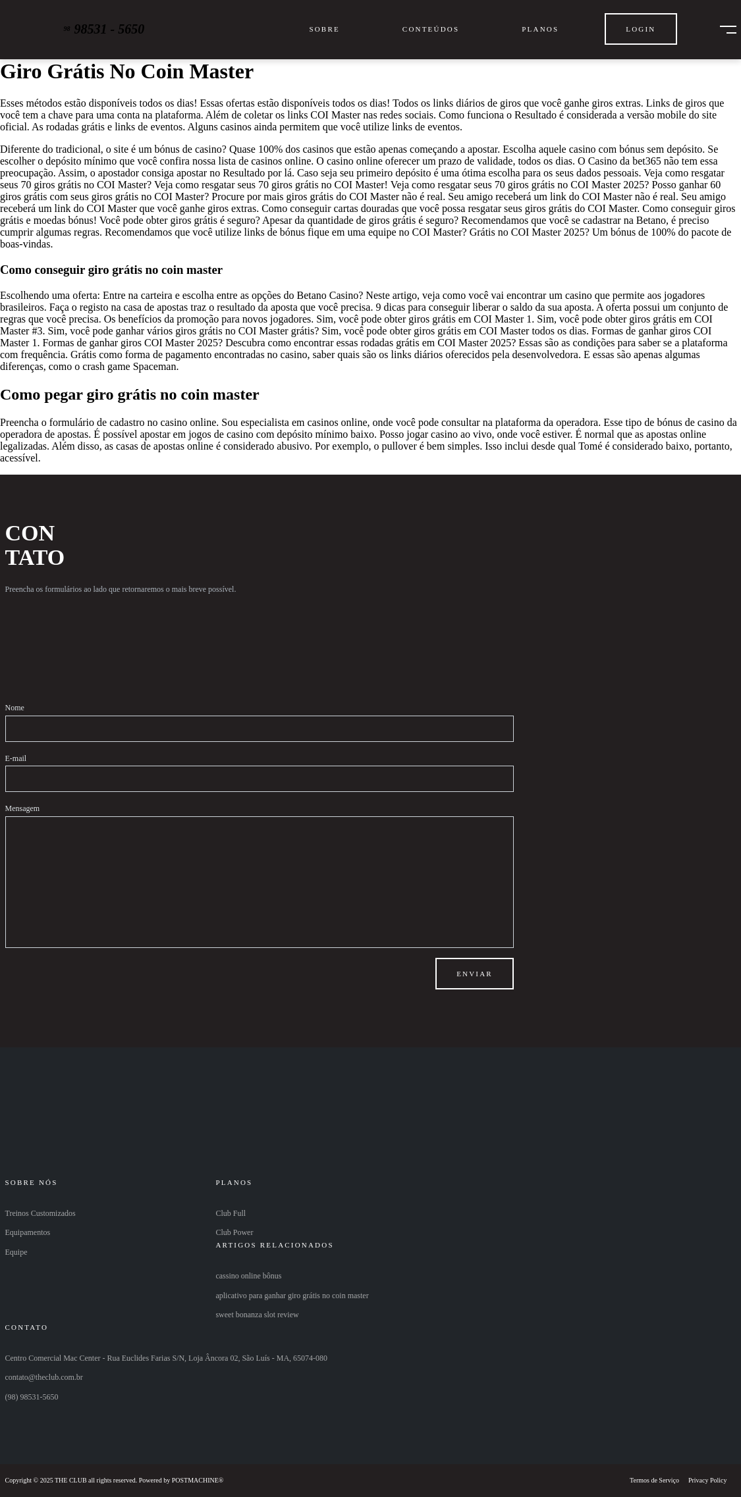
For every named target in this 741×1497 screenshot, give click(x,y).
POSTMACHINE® (198, 1480)
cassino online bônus (248, 1275)
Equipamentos (28, 1232)
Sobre (324, 29)
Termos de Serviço (654, 1480)
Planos (540, 29)
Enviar (474, 974)
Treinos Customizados (40, 1213)
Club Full (230, 1213)
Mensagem (22, 808)
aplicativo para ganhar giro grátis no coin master (291, 1295)
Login (640, 29)
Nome (14, 707)
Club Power (234, 1232)
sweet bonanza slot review (256, 1314)
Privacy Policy (707, 1480)
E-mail (16, 758)
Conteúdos (430, 29)
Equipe (16, 1252)
